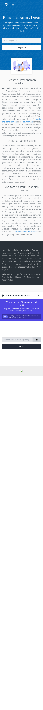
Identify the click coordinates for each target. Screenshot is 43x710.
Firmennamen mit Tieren (26, 231)
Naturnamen (27, 122)
